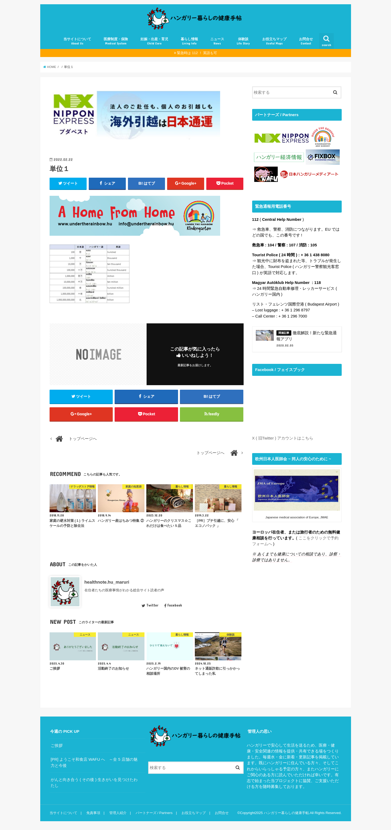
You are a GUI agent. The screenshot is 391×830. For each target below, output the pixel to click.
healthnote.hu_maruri (106, 582)
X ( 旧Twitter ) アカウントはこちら (282, 438)
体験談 (243, 41)
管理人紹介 (118, 813)
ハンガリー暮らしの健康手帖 (286, 813)
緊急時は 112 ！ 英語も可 (197, 53)
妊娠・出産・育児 (154, 41)
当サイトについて (77, 41)
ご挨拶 (57, 745)
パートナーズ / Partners (154, 813)
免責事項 (93, 813)
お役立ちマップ (274, 41)
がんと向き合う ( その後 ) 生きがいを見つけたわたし (94, 783)
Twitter (150, 605)
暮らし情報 (189, 41)
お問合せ (306, 41)
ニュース (217, 41)
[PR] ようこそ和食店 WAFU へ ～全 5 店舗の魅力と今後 (94, 762)
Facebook (173, 605)
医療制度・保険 (116, 41)
